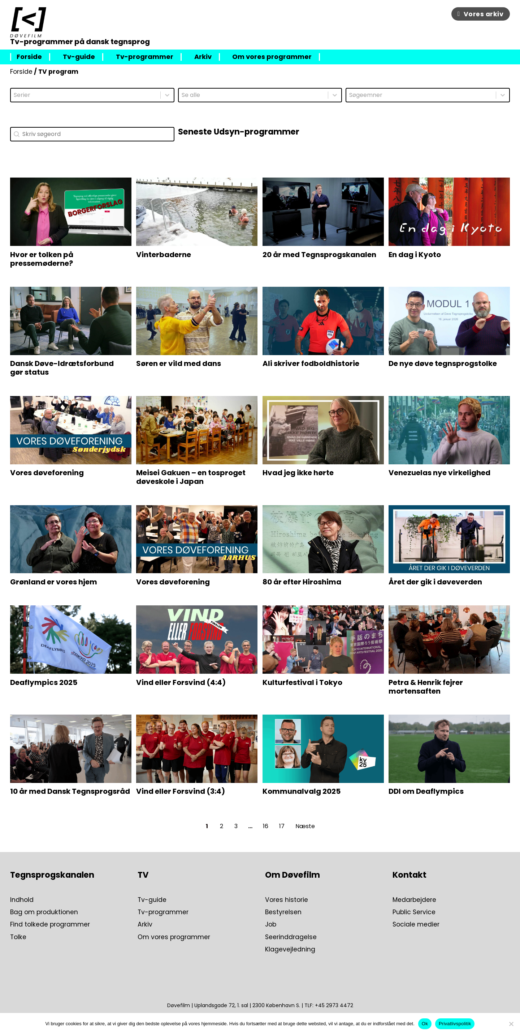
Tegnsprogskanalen (52, 875)
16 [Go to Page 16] (265, 826)
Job (270, 924)
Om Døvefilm (292, 875)
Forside (29, 57)
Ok (425, 1023)
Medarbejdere (414, 899)
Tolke (18, 937)
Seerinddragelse (291, 937)
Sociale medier (416, 924)
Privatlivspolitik (455, 1023)
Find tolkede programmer (50, 924)
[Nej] (511, 1023)
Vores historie (286, 899)
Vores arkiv (480, 14)
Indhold (22, 899)
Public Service (414, 912)
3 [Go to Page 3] (236, 826)
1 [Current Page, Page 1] (207, 826)
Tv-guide (79, 57)
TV (143, 875)
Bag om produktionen (44, 912)
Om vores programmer (272, 57)
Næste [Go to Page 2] (305, 826)
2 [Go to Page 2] (221, 826)
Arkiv (203, 57)
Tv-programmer (144, 57)
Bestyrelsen (283, 912)
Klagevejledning (290, 949)
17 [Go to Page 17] (282, 826)
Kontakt (409, 875)
